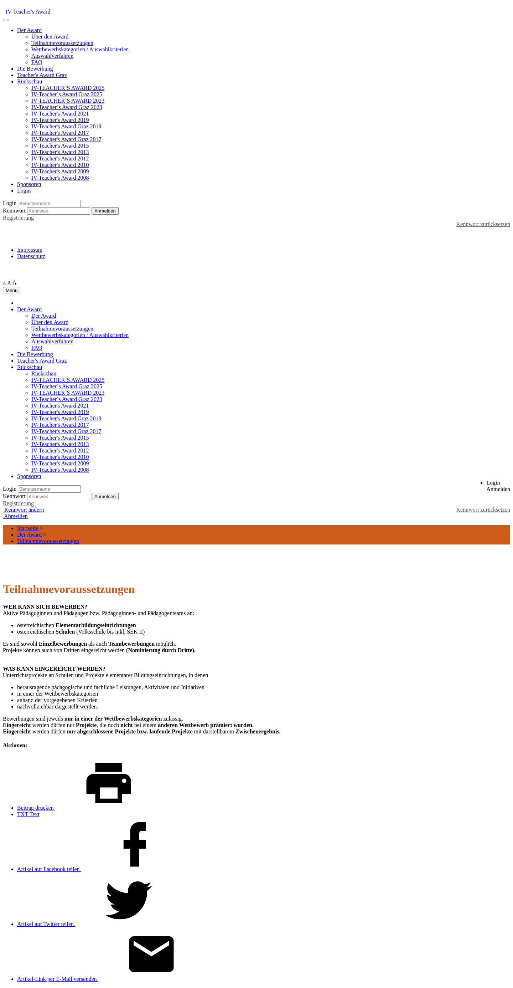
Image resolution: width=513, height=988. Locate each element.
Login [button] (24, 191)
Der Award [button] (29, 30)
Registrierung (18, 218)
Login (9, 203)
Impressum (29, 250)
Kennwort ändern (23, 510)
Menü (11, 290)
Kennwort (14, 211)
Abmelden (15, 516)
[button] (498, 486)
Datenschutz (31, 256)
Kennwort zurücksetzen (483, 224)
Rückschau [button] (29, 81)
